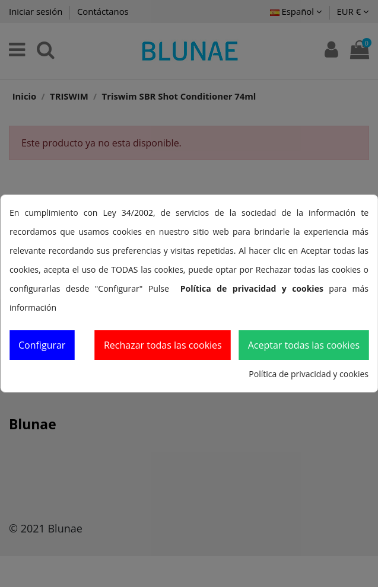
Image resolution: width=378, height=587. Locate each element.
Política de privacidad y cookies (309, 373)
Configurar (41, 345)
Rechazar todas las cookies (163, 345)
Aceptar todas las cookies (304, 345)
